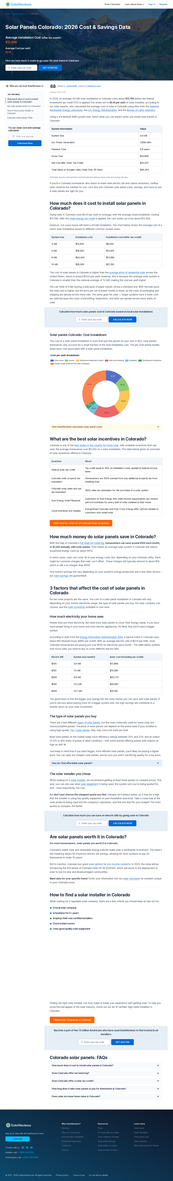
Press (100, 1128)
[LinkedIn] (27, 1148)
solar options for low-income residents (109, 864)
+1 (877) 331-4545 (30, 1157)
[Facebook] (23, 1148)
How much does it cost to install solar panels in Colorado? (22, 100)
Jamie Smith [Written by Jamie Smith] (72, 86)
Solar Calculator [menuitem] (112, 4)
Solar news (139, 1128)
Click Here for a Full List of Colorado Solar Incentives (81, 523)
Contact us (66, 1145)
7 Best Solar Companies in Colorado (72, 1020)
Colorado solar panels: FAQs (20, 118)
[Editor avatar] (54, 86)
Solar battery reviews (107, 1145)
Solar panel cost (141, 1137)
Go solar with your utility (108, 1132)
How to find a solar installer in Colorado (20, 111)
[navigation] (18, 4)
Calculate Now (25, 143)
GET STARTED (50, 67)
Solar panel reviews (107, 1141)
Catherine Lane (94, 86)
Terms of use (79, 1175)
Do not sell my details (98, 1175)
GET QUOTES (122, 1042)
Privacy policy (62, 1175)
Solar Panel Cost (22, 14)
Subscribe (17, 1139)
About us (65, 1128)
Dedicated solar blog (71, 1141)
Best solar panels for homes (146, 1145)
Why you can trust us (71, 1132)
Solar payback (140, 1141)
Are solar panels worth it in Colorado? (24, 106)
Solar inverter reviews (107, 1150)
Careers (65, 1150)
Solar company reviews (108, 1137)
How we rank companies (73, 1137)
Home (9, 14)
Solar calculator (141, 1132)
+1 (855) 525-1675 (26, 1152)
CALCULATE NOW (122, 319)
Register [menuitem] (163, 4)
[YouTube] (31, 1147)
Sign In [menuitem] (151, 4)
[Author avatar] (52, 86)
